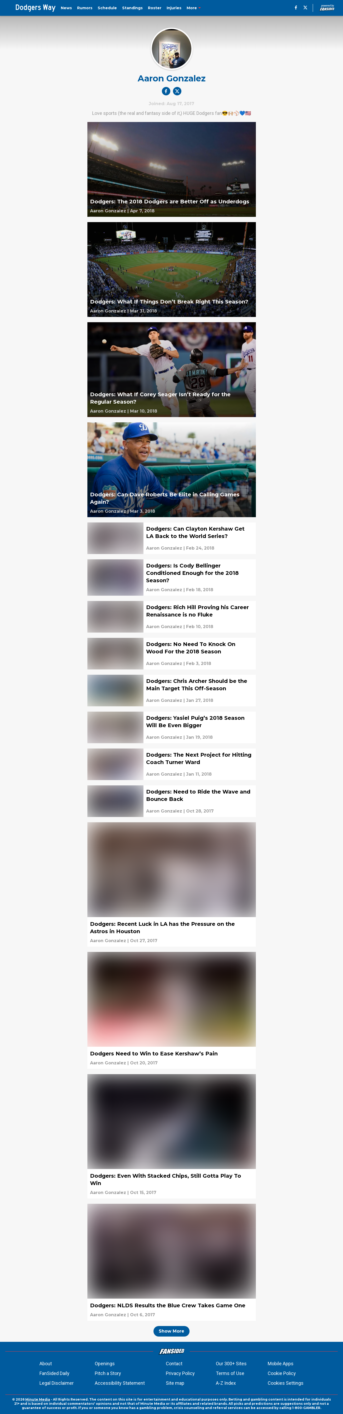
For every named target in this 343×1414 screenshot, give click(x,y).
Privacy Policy (180, 1373)
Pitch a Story (108, 1373)
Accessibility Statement (120, 1383)
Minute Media (37, 1399)
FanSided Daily (54, 1373)
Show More (171, 1331)
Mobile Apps (281, 1363)
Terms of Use (230, 1373)
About (45, 1363)
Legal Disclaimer (56, 1383)
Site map (175, 1383)
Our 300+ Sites (231, 1363)
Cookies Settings (286, 1383)
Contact (174, 1363)
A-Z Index (226, 1383)
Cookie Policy (282, 1373)
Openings (105, 1363)
